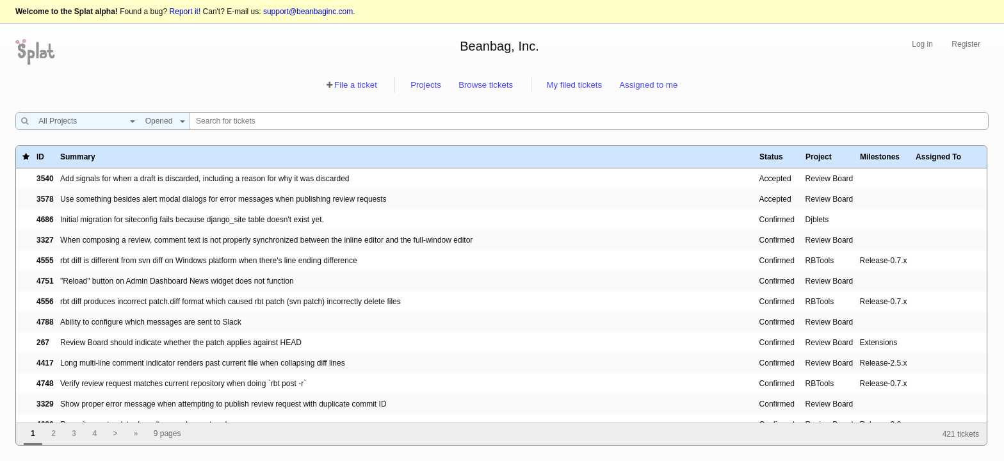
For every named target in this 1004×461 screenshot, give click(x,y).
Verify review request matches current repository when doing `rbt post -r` (183, 383)
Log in (922, 44)
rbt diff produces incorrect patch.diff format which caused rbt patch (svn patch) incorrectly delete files (230, 301)
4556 (45, 301)
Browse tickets (485, 85)
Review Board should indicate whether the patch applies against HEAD (181, 342)
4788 (45, 322)
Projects (425, 85)
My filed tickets (574, 85)
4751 (45, 281)
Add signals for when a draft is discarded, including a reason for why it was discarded (205, 178)
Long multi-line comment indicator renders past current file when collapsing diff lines (202, 363)
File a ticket (355, 85)
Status (771, 156)
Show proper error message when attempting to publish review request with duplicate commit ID (223, 404)
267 (42, 342)
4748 (45, 383)
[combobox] (83, 121)
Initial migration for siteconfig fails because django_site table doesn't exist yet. (192, 219)
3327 (45, 240)
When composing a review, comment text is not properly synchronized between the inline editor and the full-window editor (266, 240)
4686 (45, 219)
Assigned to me (648, 85)
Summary (77, 156)
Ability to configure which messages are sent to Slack (150, 322)
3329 (45, 404)
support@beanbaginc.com (308, 11)
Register (965, 44)
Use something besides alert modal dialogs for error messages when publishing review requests (223, 199)
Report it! (185, 11)
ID (40, 156)
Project (819, 156)
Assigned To (938, 156)
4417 (45, 363)
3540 (45, 178)
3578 (45, 199)
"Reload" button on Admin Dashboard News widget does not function (177, 281)
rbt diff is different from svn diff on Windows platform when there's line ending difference (208, 260)
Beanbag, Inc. (499, 46)
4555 (45, 260)
